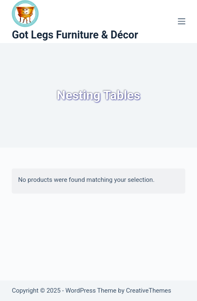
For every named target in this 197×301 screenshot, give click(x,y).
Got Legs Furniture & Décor (75, 35)
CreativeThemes (148, 290)
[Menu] (181, 21)
